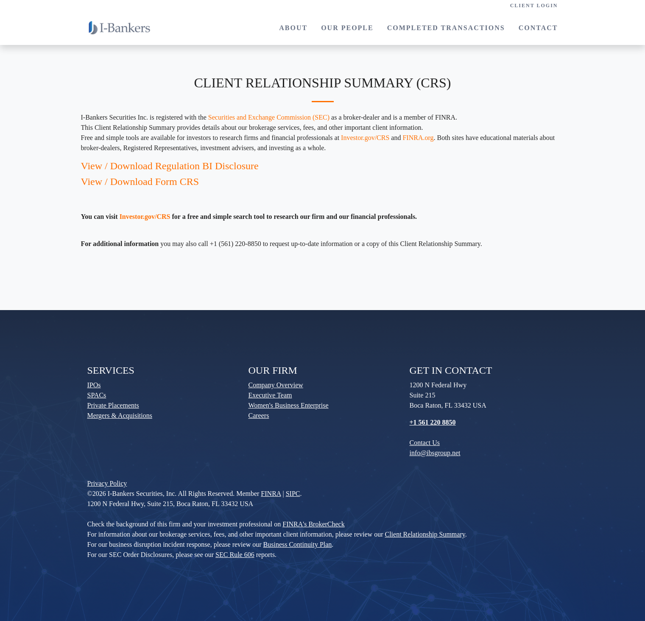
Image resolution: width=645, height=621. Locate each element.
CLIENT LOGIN (534, 5)
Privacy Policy (107, 483)
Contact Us (425, 442)
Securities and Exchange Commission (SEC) (268, 117)
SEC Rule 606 (234, 554)
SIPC (293, 493)
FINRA (271, 493)
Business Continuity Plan (297, 544)
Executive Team (270, 395)
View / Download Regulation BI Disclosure (170, 165)
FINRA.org (417, 137)
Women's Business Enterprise (289, 405)
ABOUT (293, 27)
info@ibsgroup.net (435, 452)
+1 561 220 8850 (433, 422)
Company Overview (276, 385)
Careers (259, 415)
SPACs (96, 395)
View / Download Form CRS (140, 181)
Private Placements (113, 405)
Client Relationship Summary (425, 534)
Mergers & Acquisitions (119, 415)
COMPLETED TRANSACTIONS (446, 27)
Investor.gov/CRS (365, 137)
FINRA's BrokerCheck (313, 524)
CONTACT (538, 27)
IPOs (94, 385)
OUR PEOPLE (347, 27)
